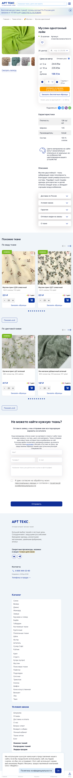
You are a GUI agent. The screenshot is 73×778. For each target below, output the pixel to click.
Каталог (16, 594)
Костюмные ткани (20, 627)
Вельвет (16, 693)
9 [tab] (44, 310)
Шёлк (15, 636)
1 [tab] (16, 50)
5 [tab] (36, 310)
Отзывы (16, 716)
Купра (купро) (19, 660)
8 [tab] (42, 310)
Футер (16, 640)
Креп (15, 654)
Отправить (36, 504)
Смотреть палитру (9, 70)
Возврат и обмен (20, 729)
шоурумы (29, 444)
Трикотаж (17, 679)
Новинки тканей (20, 743)
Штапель (17, 643)
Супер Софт (18, 646)
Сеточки (16, 676)
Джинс (16, 607)
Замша (16, 614)
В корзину (31, 300)
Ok (58, 771)
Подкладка (17, 673)
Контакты (16, 567)
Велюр (16, 604)
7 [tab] (40, 310)
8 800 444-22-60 (22, 571)
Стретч (16, 657)
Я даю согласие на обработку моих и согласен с (37, 483)
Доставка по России (49, 196)
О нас (15, 722)
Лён (15, 696)
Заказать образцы (18, 305)
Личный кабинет (20, 732)
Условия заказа (47, 203)
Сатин (15, 601)
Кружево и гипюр (20, 617)
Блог (15, 739)
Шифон (16, 686)
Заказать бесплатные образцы (55, 94)
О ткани (44, 223)
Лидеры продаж (20, 749)
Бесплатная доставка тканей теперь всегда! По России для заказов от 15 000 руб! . (27, 11)
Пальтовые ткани (20, 667)
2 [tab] (18, 50)
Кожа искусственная (22, 689)
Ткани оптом (16, 19)
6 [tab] (38, 310)
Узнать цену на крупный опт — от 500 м (55, 100)
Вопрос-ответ (19, 726)
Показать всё (9, 320)
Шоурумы (17, 713)
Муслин (29, 19)
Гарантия (44, 210)
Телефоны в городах (20, 578)
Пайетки (16, 670)
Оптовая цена (63, 59)
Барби (15, 620)
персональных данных (26, 483)
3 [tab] (20, 50)
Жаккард (17, 610)
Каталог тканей (69, 3)
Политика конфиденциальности (36, 770)
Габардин (17, 623)
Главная (6, 19)
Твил (15, 699)
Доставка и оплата (21, 719)
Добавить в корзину (55, 89)
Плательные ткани (21, 633)
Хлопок (16, 683)
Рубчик (16, 649)
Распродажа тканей (22, 746)
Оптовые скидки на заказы (51, 217)
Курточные (17, 630)
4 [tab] (34, 310)
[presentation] (29, 494)
